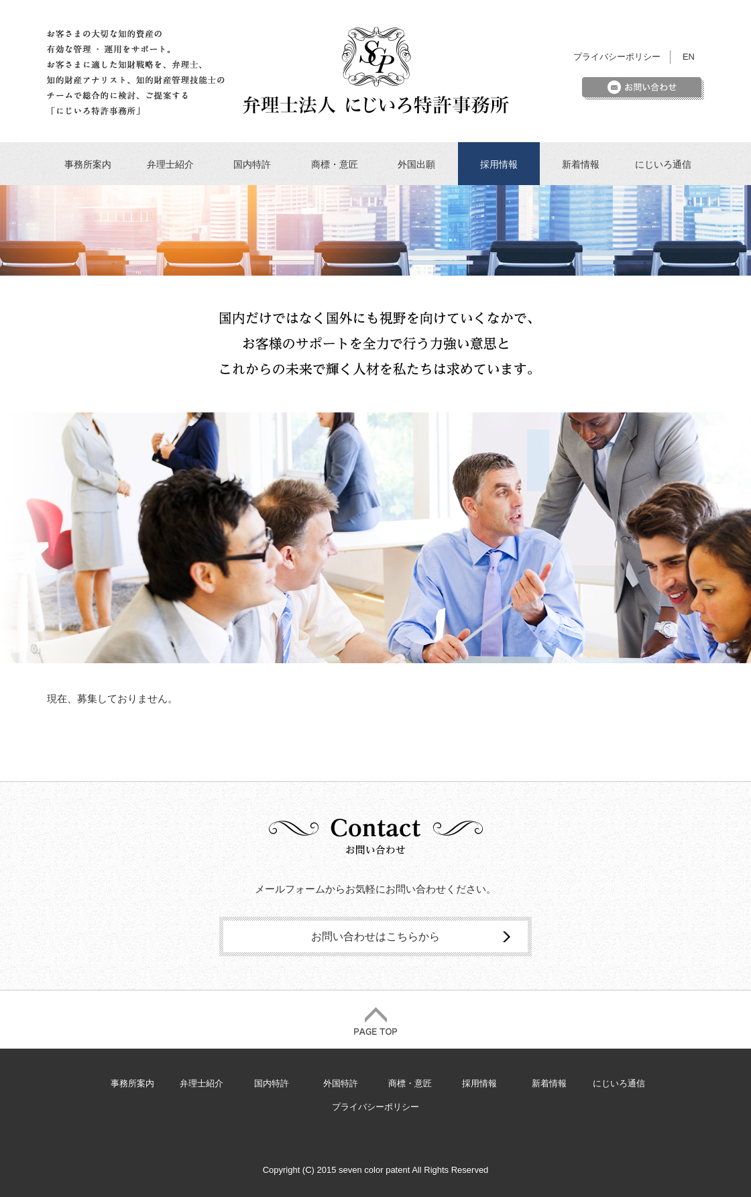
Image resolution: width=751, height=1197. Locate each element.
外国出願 (416, 164)
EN (689, 57)
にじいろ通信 (663, 164)
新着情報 (580, 164)
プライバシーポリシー (616, 57)
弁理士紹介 (170, 164)
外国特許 (340, 1083)
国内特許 (252, 164)
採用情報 (499, 164)
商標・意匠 (334, 164)
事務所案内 (87, 164)
